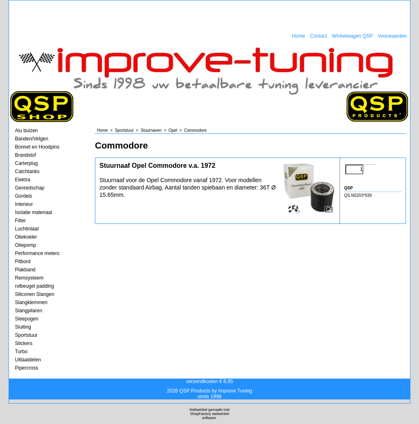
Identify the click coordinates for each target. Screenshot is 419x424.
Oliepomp (25, 245)
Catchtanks (27, 171)
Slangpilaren (29, 310)
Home (298, 36)
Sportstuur (26, 335)
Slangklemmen (31, 302)
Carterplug (26, 163)
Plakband (25, 270)
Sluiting (23, 327)
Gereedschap (30, 188)
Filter (20, 220)
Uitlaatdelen (28, 360)
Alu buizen (26, 130)
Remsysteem (29, 278)
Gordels (23, 196)
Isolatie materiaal (33, 212)
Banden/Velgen (31, 139)
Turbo (21, 351)
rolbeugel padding (34, 286)
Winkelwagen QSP (352, 36)
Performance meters (37, 253)
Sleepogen (26, 319)
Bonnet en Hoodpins (37, 147)
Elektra (22, 180)
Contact (318, 36)
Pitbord (23, 261)
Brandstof (25, 155)
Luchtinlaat (27, 229)
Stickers (24, 343)
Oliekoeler (26, 237)
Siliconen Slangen (34, 294)
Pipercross (26, 368)
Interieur (24, 204)
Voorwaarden (392, 36)
